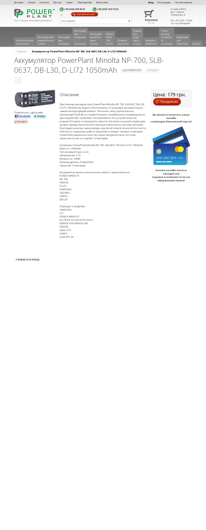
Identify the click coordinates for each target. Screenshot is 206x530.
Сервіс (69, 2)
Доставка (18, 2)
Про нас (57, 2)
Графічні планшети (123, 42)
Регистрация (163, 2)
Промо (196, 43)
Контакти (44, 2)
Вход (151, 2)
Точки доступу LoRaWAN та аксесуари (167, 37)
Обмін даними (84, 2)
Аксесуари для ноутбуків (64, 40)
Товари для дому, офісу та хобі (137, 37)
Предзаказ (167, 101)
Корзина (151, 20)
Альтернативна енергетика (24, 42)
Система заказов (183, 2)
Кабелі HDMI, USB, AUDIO (109, 38)
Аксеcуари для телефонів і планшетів (80, 37)
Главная (21, 51)
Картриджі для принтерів (182, 40)
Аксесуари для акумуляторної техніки (45, 40)
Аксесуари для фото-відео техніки (96, 38)
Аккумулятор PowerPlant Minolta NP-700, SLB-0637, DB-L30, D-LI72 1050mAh (79, 51)
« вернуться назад (27, 259)
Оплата (31, 2)
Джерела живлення (151, 42)
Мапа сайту (102, 2)
